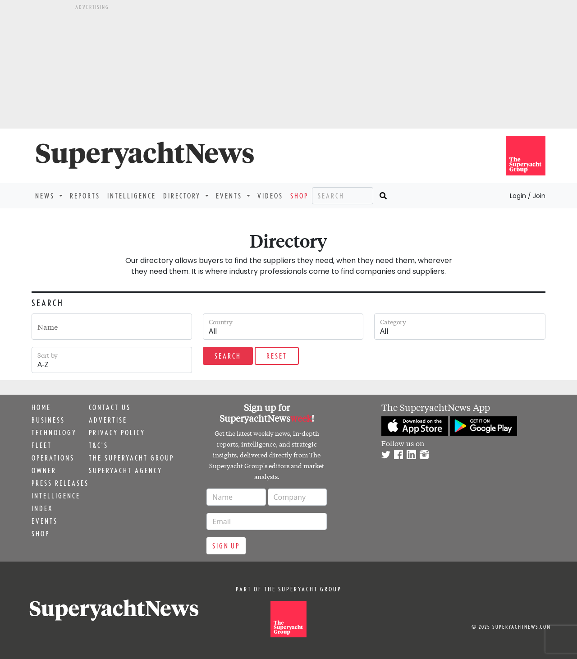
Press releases (60, 483)
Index (42, 508)
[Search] (342, 195)
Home (41, 407)
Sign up (226, 546)
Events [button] (230, 196)
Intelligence (131, 196)
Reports (85, 196)
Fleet (42, 445)
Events (45, 521)
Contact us (110, 407)
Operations (53, 458)
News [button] (46, 196)
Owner (44, 470)
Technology (54, 433)
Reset (276, 356)
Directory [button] (183, 196)
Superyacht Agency (125, 470)
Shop (299, 196)
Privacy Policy (117, 433)
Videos (270, 196)
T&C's (98, 445)
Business (48, 420)
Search (228, 356)
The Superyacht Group (131, 458)
